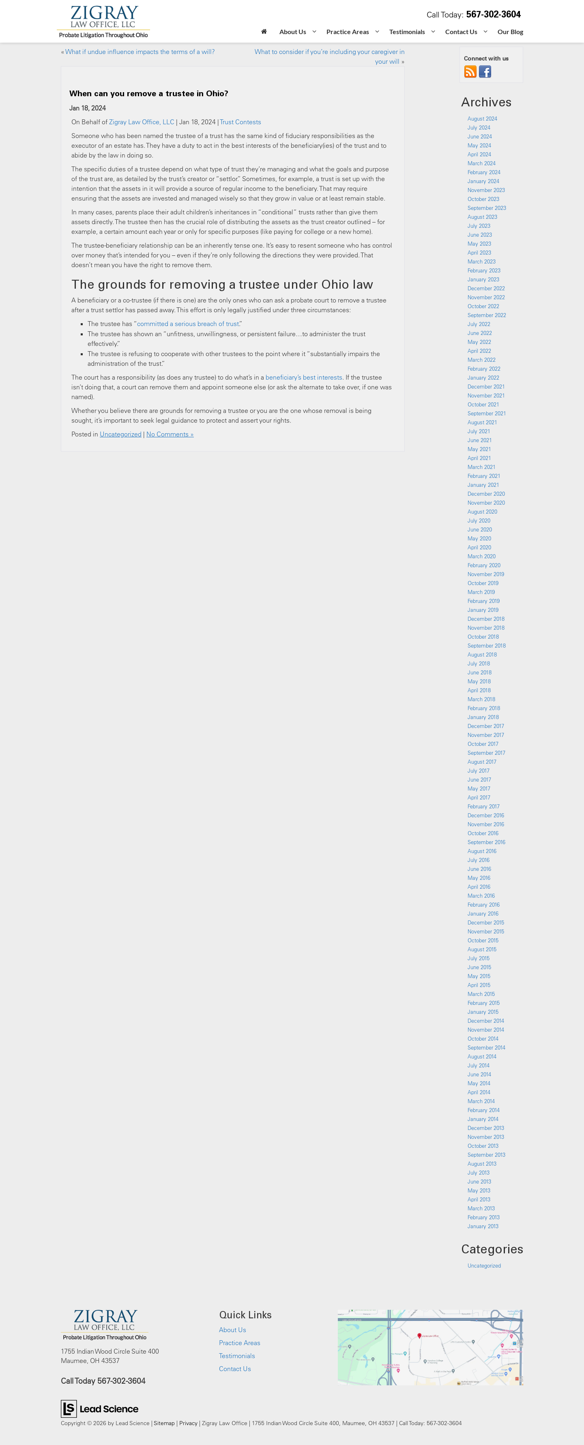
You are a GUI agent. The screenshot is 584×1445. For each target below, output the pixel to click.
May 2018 (479, 681)
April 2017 (479, 797)
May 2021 (479, 449)
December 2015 (486, 922)
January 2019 (483, 610)
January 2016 (483, 913)
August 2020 (482, 511)
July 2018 (479, 663)
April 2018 (479, 690)
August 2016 (482, 851)
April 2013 (479, 1199)
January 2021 (483, 485)
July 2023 (479, 225)
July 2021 (479, 431)
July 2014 (479, 1065)
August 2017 (482, 761)
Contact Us (235, 1369)
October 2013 (483, 1146)
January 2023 (483, 279)
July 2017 (479, 770)
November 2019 (486, 574)
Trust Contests (240, 122)
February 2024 (484, 172)
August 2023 (482, 217)
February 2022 (484, 368)
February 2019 (484, 601)
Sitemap (164, 1422)
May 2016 (479, 878)
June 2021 (480, 440)
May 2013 (479, 1190)
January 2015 (483, 1012)
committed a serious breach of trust (188, 324)
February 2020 (484, 565)
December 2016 (486, 815)
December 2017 (486, 726)
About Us (232, 1330)
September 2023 (487, 208)
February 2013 (484, 1217)
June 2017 (479, 779)
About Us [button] (292, 31)
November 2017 (486, 735)
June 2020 (480, 529)
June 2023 (480, 234)
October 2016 (483, 833)
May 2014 (479, 1083)
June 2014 (479, 1074)
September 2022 (487, 315)
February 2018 (484, 708)
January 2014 (483, 1119)
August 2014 (482, 1056)
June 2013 (479, 1181)
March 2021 (482, 467)
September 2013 (486, 1154)
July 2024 (479, 127)
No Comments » (170, 434)
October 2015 (483, 940)
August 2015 (482, 949)
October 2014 (483, 1038)
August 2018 (482, 654)
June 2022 (480, 333)
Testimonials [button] (407, 31)
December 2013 (486, 1128)
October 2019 (483, 583)
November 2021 (486, 395)
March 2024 (482, 163)
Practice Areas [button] (347, 31)
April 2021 (479, 458)
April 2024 (479, 154)
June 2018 (480, 672)
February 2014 (484, 1110)
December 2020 (486, 493)
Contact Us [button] (461, 31)
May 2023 (479, 243)
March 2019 (481, 592)
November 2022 (486, 297)
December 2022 (486, 288)
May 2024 (479, 145)
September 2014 (486, 1047)
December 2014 (486, 1020)
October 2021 (483, 404)
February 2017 (484, 806)
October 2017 (483, 744)
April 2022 (479, 351)
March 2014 (481, 1101)
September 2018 (487, 645)
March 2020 (482, 556)
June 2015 (479, 967)
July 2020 (479, 520)
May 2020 (479, 538)
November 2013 (486, 1137)
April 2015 (479, 985)
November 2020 (486, 502)
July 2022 (479, 324)
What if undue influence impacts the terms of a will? (140, 52)
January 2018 (483, 717)
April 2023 (479, 252)
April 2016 (479, 886)
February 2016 (484, 904)
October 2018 (483, 636)
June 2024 (480, 136)
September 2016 (486, 842)
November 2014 (486, 1029)
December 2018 (486, 619)
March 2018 (481, 699)
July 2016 (479, 860)
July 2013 (479, 1172)
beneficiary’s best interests (304, 377)
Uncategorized (121, 434)
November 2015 (486, 931)
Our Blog (510, 31)
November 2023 (486, 190)
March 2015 (481, 994)
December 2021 (486, 386)
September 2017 (486, 752)
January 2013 (483, 1226)
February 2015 (484, 1003)
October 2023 (483, 199)
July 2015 (479, 958)
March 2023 (482, 261)
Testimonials (237, 1356)
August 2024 (482, 118)
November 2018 (486, 627)
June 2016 (479, 869)
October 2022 (483, 306)
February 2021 (484, 476)
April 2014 (479, 1092)
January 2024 (483, 181)
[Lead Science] (99, 1408)
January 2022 (483, 377)
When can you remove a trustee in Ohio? (148, 93)
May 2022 (479, 342)
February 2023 (484, 270)
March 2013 (481, 1208)
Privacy (188, 1422)
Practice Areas (239, 1343)
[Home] (264, 32)
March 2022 (482, 359)
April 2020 (479, 547)
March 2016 (481, 895)
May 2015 (479, 976)
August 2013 (482, 1163)
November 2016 (486, 824)
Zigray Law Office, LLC (141, 122)
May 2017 (479, 788)
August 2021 (482, 422)
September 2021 (487, 413)
